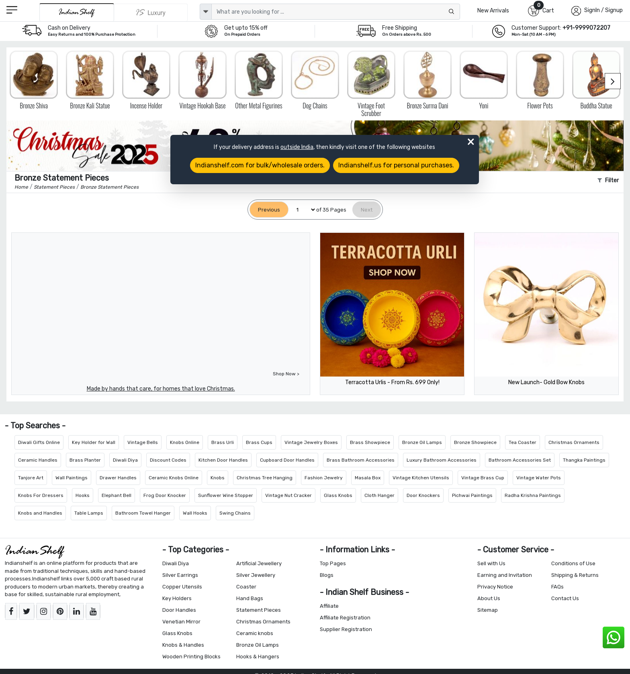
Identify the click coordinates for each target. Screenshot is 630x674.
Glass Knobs (338, 495)
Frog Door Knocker (164, 495)
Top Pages (333, 563)
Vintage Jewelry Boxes (311, 442)
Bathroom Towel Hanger (143, 513)
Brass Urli (222, 442)
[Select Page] (302, 210)
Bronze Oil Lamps (422, 442)
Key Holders (177, 598)
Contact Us (565, 598)
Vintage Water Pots (538, 478)
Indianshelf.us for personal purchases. (396, 165)
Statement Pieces (258, 610)
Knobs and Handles (40, 513)
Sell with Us (491, 563)
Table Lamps (88, 513)
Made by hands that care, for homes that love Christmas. (161, 388)
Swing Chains (235, 513)
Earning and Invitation (504, 575)
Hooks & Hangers (257, 657)
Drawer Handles (118, 478)
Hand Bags (249, 598)
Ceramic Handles (37, 460)
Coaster (246, 587)
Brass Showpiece (370, 442)
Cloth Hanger (379, 495)
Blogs (326, 575)
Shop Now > (286, 374)
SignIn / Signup (603, 10)
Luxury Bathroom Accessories (442, 460)
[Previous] (269, 210)
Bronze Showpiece (475, 442)
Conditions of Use (573, 563)
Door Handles (179, 610)
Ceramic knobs (254, 633)
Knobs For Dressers (40, 495)
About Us (488, 598)
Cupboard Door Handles (287, 460)
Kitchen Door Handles (223, 460)
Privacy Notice (495, 587)
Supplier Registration (346, 629)
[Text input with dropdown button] (335, 12)
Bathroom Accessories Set (520, 460)
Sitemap (487, 610)
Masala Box (367, 478)
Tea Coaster (522, 442)
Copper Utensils (182, 587)
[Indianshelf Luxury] (151, 12)
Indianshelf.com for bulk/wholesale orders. (260, 165)
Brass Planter (85, 460)
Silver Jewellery (255, 575)
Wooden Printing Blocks (191, 657)
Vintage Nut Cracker (288, 495)
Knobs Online (184, 442)
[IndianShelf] (76, 12)
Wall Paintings (71, 478)
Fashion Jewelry (324, 478)
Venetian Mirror (181, 622)
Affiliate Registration (345, 618)
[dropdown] (206, 12)
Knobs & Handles (183, 645)
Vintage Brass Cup (482, 478)
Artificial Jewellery (259, 563)
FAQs (557, 587)
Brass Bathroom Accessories (361, 460)
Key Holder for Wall (93, 442)
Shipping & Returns (575, 575)
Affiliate (329, 606)
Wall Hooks (195, 513)
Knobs (218, 478)
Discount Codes (168, 460)
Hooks (83, 495)
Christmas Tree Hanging (264, 478)
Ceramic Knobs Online (173, 478)
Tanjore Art (30, 478)
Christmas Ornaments (573, 442)
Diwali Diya (125, 460)
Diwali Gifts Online (39, 442)
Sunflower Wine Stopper (225, 495)
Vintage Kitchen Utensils (421, 478)
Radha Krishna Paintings (533, 495)
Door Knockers (423, 495)
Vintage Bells (142, 442)
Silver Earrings (180, 575)
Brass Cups (259, 442)
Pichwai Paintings (472, 495)
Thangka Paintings (584, 460)
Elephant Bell (116, 495)
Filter (608, 180)
